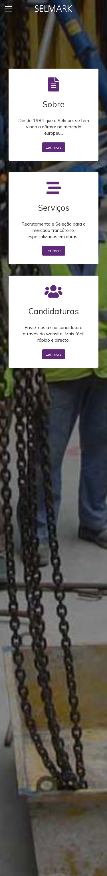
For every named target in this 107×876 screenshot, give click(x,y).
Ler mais (54, 147)
